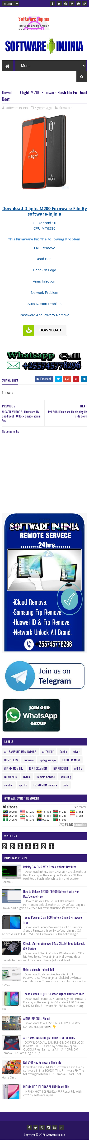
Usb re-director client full (38, 969)
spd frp (23, 785)
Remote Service (46, 777)
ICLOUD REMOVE (71, 760)
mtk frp (78, 768)
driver (76, 752)
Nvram (27, 777)
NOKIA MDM (10, 777)
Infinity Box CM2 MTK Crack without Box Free (49, 866)
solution (8, 785)
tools (65, 785)
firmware (65, 108)
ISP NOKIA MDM (38, 768)
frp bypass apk (48, 760)
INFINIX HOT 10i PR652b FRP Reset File (46, 1086)
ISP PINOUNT (60, 768)
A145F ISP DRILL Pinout (36, 1018)
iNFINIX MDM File (13, 768)
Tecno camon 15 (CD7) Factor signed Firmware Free (53, 993)
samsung (66, 777)
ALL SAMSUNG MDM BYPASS (20, 752)
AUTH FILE (48, 752)
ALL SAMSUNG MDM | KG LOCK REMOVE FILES (49, 1037)
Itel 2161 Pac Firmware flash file (42, 1062)
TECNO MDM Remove (45, 785)
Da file (63, 752)
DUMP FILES (11, 760)
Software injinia (33, 18)
